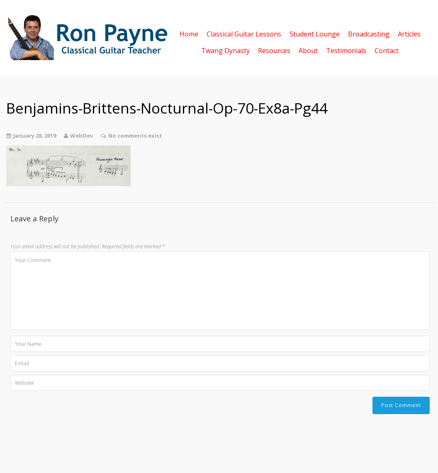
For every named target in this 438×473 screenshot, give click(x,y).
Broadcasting (368, 33)
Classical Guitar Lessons (244, 33)
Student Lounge (315, 33)
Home (189, 33)
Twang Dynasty (225, 50)
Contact (387, 50)
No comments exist (135, 135)
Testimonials (346, 50)
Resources (274, 50)
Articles (409, 33)
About (308, 50)
